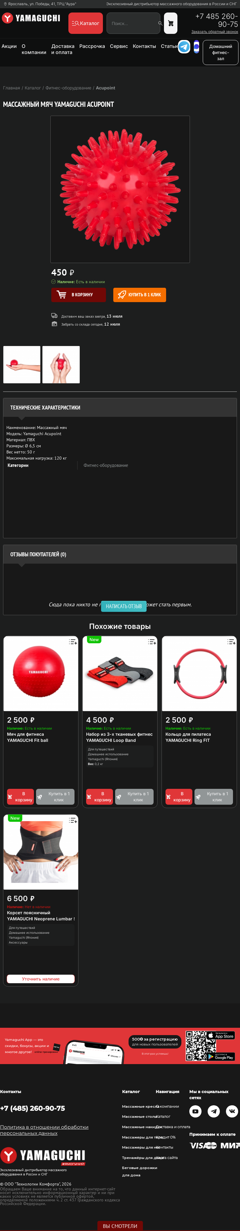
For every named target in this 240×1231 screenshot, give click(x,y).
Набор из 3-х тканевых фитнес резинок (129, 734)
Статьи (169, 46)
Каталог (163, 1116)
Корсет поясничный (28, 912)
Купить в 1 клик (139, 295)
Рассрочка (92, 46)
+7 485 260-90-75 (216, 20)
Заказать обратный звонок (214, 32)
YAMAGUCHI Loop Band (111, 740)
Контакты (144, 46)
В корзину (19, 796)
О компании (34, 49)
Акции (9, 46)
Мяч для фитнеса (25, 734)
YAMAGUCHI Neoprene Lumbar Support (49, 918)
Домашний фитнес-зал (220, 52)
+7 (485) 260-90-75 (32, 1108)
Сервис (119, 46)
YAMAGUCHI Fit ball (27, 740)
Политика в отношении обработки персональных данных (44, 1130)
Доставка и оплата (63, 49)
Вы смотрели (120, 1226)
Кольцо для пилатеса (188, 734)
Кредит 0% (166, 1137)
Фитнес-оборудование (106, 465)
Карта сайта (167, 1158)
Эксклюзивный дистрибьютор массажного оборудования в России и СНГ (171, 4)
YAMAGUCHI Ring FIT (187, 740)
